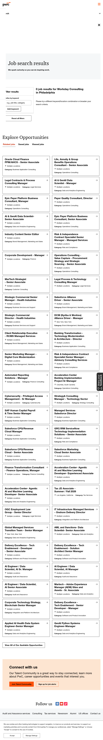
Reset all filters (18, 118)
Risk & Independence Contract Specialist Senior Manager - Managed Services (71, 236)
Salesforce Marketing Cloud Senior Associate (67, 452)
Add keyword (13, 109)
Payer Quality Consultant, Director (73, 197)
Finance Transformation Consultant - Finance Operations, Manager (18, 471)
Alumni (73, 713)
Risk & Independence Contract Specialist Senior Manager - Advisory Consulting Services (71, 355)
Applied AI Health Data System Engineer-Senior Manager (22, 627)
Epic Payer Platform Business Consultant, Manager (21, 199)
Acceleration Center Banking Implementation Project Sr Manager (68, 376)
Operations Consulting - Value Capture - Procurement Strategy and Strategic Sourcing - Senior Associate (70, 259)
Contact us (95, 713)
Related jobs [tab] (9, 144)
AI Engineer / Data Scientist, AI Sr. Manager (19, 570)
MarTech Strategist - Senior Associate (15, 279)
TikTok (65, 703)
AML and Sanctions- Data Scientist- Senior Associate (69, 532)
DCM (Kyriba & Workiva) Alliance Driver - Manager (68, 315)
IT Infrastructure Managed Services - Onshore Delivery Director (69, 512)
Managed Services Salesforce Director (65, 413)
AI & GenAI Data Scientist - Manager (65, 181)
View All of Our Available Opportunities (24, 647)
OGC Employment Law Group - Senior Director (18, 511)
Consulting (37, 713)
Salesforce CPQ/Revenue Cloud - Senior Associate (19, 452)
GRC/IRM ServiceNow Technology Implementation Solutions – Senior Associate (70, 432)
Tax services (50, 713)
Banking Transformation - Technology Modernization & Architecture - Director (69, 334)
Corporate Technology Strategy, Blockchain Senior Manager (23, 606)
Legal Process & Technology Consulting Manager (70, 279)
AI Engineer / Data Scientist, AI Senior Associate (20, 588)
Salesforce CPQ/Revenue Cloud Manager (19, 431)
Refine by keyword (12, 98)
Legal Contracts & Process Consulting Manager (20, 181)
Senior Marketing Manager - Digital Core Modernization (21, 354)
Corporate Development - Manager (18, 256)
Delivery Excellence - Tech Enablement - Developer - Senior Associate (20, 551)
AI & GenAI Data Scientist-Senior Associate (19, 217)
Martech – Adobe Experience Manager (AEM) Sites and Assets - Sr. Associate (70, 589)
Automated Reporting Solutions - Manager (17, 374)
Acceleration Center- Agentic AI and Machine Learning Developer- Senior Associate (21, 491)
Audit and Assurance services (16, 713)
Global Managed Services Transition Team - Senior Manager (24, 532)
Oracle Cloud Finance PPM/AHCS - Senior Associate (22, 161)
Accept (12, 735)
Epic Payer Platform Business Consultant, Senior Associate (71, 217)
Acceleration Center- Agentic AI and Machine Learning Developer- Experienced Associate (74, 471)
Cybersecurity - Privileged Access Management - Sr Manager (24, 395)
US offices (83, 713)
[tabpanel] (51, 403)
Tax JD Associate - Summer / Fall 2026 (65, 490)
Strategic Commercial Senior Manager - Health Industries (21, 297)
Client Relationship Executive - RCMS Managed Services (21, 333)
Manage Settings (31, 735)
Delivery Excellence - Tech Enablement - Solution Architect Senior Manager (69, 551)
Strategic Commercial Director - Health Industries (20, 315)
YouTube (61, 703)
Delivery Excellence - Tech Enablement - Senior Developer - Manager (69, 607)
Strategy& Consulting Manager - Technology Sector (71, 395)
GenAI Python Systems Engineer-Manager (67, 627)
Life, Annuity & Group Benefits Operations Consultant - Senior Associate (71, 162)
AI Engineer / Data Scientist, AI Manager (66, 570)
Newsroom (63, 713)
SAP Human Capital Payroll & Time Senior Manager (20, 413)
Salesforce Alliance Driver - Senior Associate (68, 297)
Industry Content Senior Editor (22, 233)
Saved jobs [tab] (23, 144)
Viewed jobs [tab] (38, 144)
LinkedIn (57, 703)
